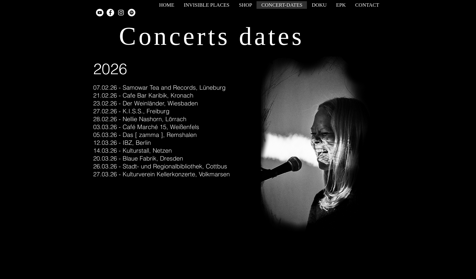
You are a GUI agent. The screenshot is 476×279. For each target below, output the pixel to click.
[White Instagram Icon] (121, 12)
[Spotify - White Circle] (131, 12)
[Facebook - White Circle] (110, 12)
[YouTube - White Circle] (100, 12)
